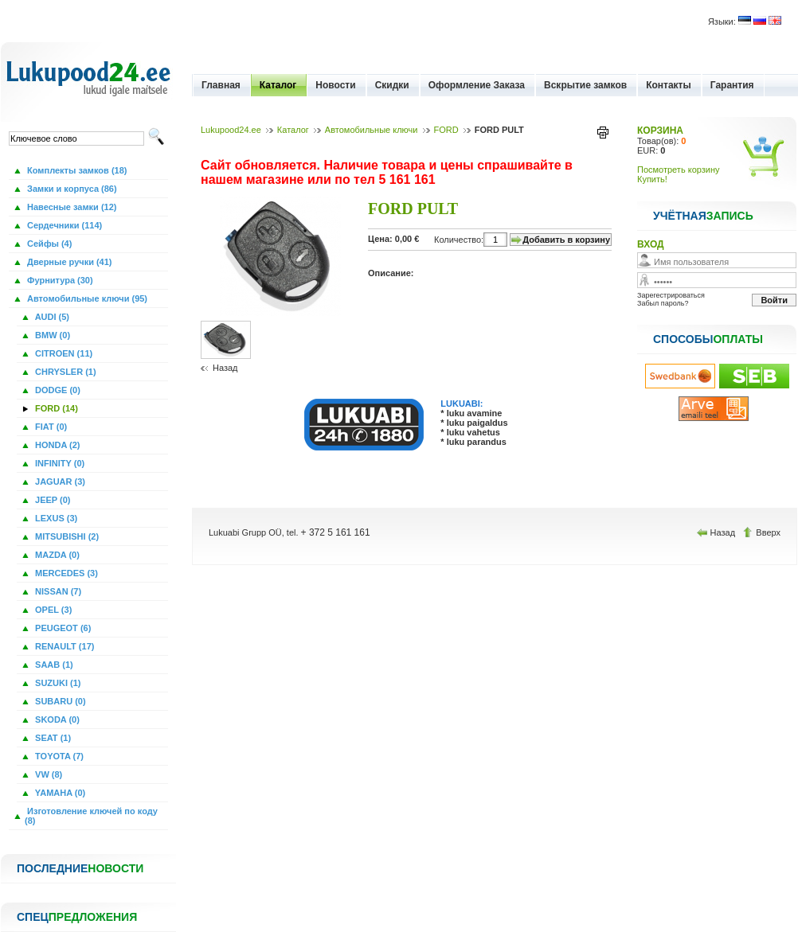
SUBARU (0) (59, 701)
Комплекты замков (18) (76, 170)
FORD (446, 130)
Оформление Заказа (476, 85)
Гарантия (732, 85)
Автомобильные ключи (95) (86, 298)
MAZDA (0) (56, 555)
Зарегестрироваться (671, 295)
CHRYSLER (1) (64, 371)
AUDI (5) (51, 317)
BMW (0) (51, 335)
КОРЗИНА (660, 130)
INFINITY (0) (58, 463)
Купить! (652, 179)
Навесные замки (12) (71, 207)
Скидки (392, 85)
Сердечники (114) (63, 225)
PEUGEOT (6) (62, 628)
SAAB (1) (53, 664)
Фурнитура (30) (59, 280)
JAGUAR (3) (59, 481)
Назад (225, 367)
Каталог (278, 85)
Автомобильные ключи (371, 130)
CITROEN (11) (62, 353)
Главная (221, 85)
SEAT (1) (52, 738)
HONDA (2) (56, 445)
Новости (335, 85)
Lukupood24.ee (231, 130)
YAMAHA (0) (59, 792)
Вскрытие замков (585, 85)
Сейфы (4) (48, 243)
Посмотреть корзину (678, 169)
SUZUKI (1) (57, 683)
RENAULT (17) (63, 646)
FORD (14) (55, 408)
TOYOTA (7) (58, 756)
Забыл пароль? (662, 303)
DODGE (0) (56, 390)
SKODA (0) (56, 719)
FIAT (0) (50, 426)
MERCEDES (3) (65, 573)
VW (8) (47, 774)
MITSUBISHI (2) (66, 536)
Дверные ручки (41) (68, 262)
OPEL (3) (52, 609)
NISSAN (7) (57, 591)
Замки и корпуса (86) (71, 188)
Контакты (668, 85)
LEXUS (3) (55, 518)
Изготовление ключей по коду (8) (91, 815)
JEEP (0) (52, 500)
